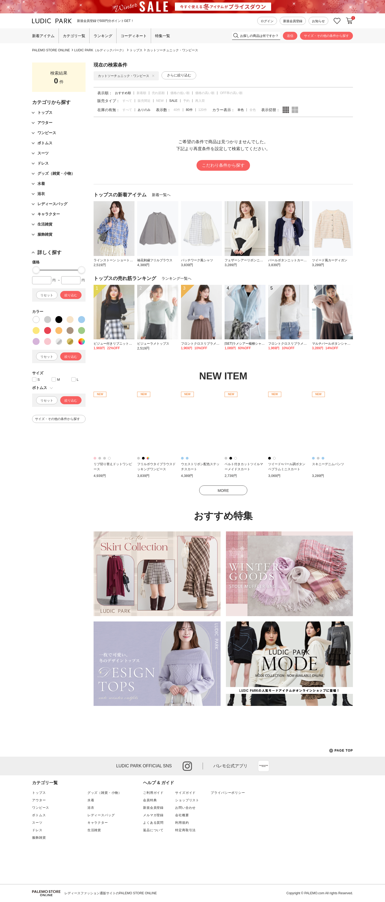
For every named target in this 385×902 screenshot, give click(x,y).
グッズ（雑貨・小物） (104, 793)
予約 (186, 101)
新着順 (141, 93)
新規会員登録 (292, 21)
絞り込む (70, 295)
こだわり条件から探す (223, 165)
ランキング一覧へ (176, 278)
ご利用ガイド (153, 793)
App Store (263, 766)
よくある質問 (153, 823)
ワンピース (40, 808)
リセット (46, 295)
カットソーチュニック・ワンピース (172, 50)
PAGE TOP (341, 751)
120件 (202, 110)
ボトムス (39, 815)
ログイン (267, 21)
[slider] (36, 270)
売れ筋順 (158, 93)
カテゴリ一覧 (74, 36)
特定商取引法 (185, 830)
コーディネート (134, 36)
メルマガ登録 (153, 815)
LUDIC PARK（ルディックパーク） (99, 50)
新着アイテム (43, 36)
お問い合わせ (185, 808)
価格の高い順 (204, 93)
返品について (153, 830)
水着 (90, 800)
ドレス (37, 830)
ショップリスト (187, 800)
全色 (252, 110)
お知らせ (318, 21)
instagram (187, 766)
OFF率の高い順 (231, 93)
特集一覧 (162, 36)
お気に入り (337, 21)
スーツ (37, 823)
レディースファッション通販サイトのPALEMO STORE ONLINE (110, 893)
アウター (39, 800)
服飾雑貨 (39, 837)
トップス (136, 50)
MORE (223, 490)
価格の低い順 (180, 93)
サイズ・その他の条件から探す (326, 36)
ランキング (103, 36)
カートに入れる (349, 21)
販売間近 (144, 101)
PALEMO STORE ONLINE (51, 50)
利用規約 (182, 823)
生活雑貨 (94, 830)
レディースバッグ (101, 815)
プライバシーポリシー (228, 793)
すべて (127, 101)
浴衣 (90, 808)
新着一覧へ (161, 195)
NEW (160, 101)
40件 (177, 110)
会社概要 (182, 815)
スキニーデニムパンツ (328, 464)
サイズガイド (185, 793)
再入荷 (200, 101)
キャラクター (97, 823)
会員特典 (150, 800)
